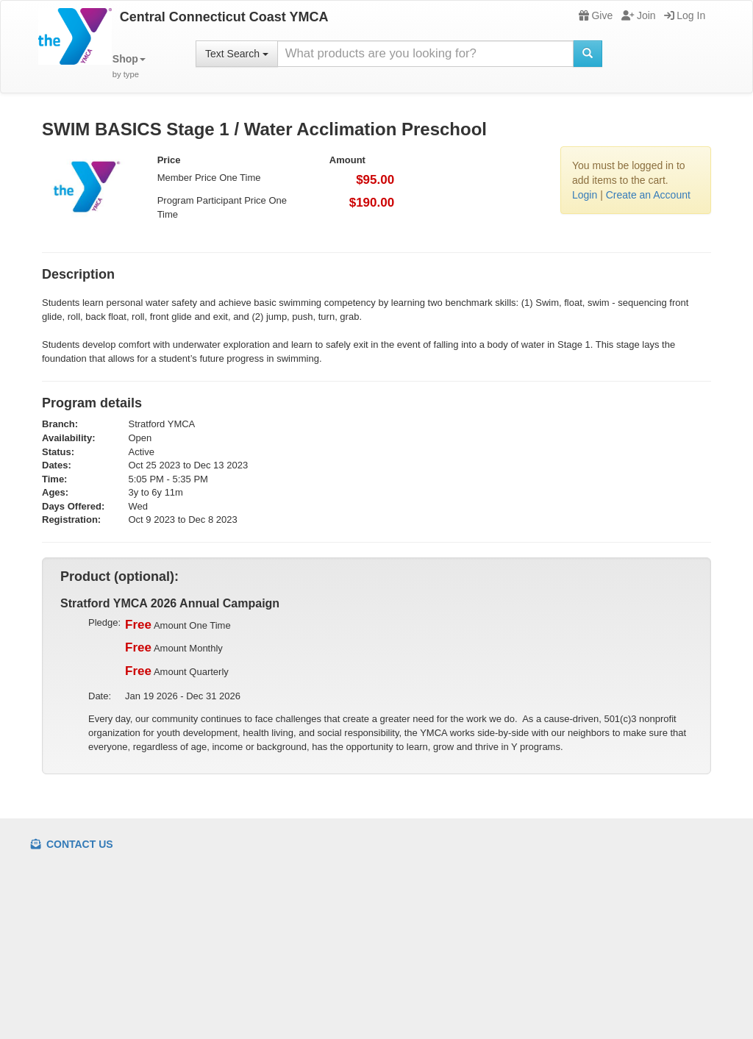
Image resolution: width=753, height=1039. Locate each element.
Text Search (236, 54)
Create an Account (648, 195)
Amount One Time (178, 625)
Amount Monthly (174, 648)
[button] (129, 66)
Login (584, 195)
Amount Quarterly (177, 671)
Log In (684, 15)
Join (638, 15)
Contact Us (72, 844)
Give (596, 15)
